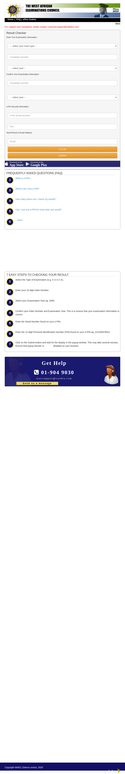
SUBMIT (62, 155)
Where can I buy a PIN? (27, 188)
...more (18, 220)
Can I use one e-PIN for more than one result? (38, 209)
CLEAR (62, 149)
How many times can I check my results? (35, 199)
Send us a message (37, 383)
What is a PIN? (22, 178)
